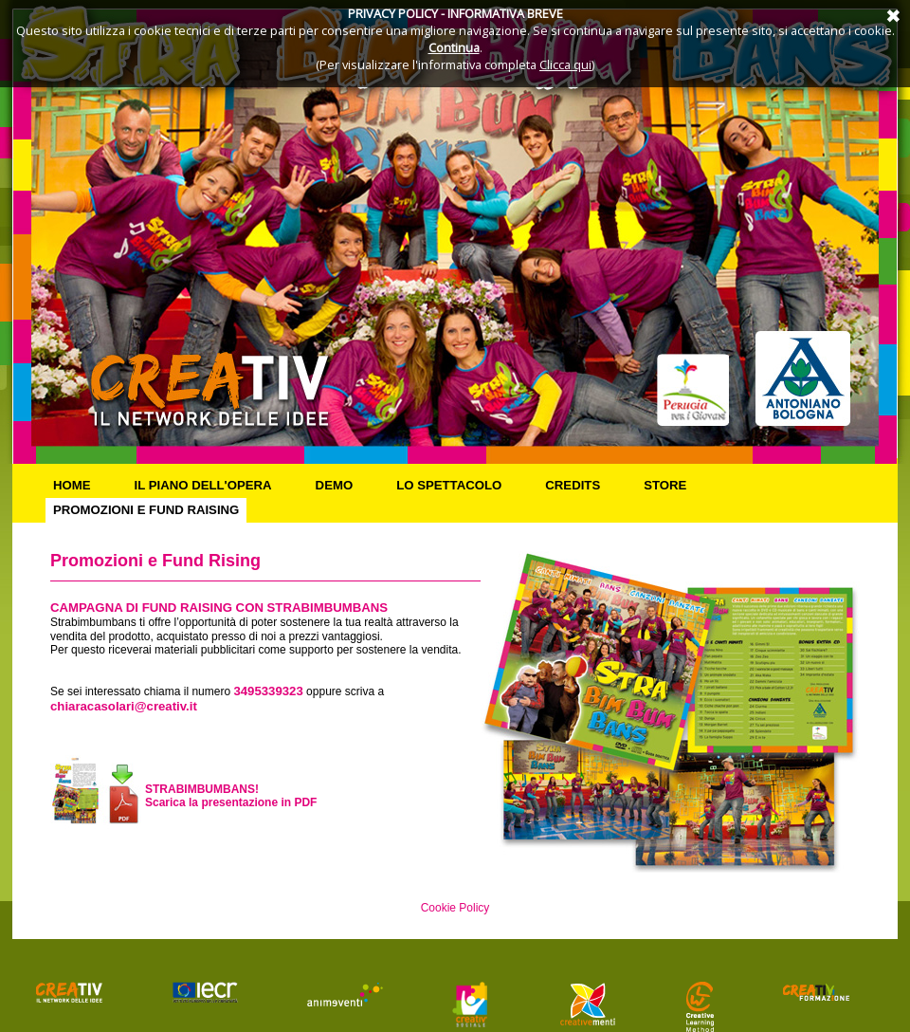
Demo (335, 485)
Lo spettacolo (448, 485)
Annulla (891, 14)
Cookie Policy (455, 907)
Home (72, 485)
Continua (454, 47)
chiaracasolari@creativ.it (123, 706)
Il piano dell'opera (203, 485)
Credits (572, 485)
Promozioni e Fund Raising (146, 510)
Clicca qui (565, 64)
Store (665, 485)
